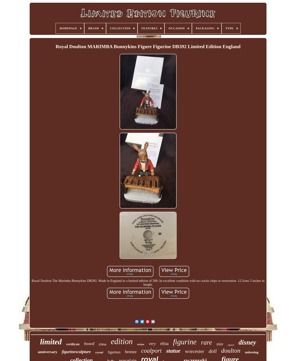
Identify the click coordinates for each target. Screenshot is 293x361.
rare (206, 342)
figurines (114, 352)
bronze (131, 351)
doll (213, 351)
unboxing (251, 352)
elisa (164, 343)
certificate (73, 344)
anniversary (47, 352)
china (102, 344)
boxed (89, 343)
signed (231, 344)
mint (219, 344)
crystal (99, 352)
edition (122, 341)
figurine (185, 342)
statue (173, 351)
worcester (194, 351)
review (140, 344)
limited (51, 342)
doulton (230, 350)
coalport (151, 350)
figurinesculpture (76, 352)
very (152, 343)
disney (247, 342)
